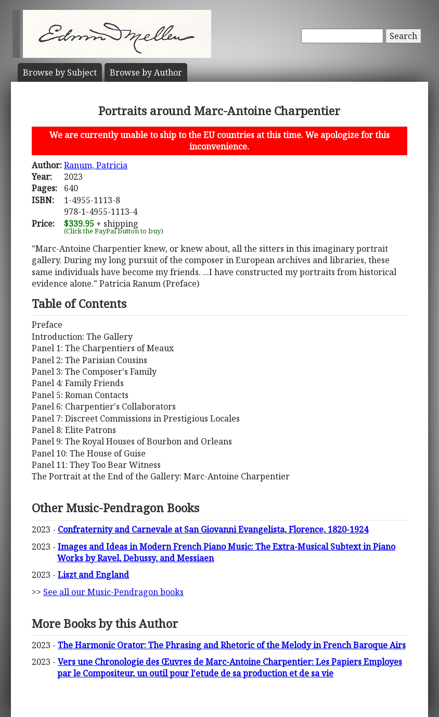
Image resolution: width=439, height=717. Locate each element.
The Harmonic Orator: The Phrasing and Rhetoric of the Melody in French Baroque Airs (232, 645)
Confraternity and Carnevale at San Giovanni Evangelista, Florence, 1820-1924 (213, 529)
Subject (60, 72)
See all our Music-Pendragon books (113, 592)
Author (146, 72)
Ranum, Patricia (95, 165)
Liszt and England (93, 574)
